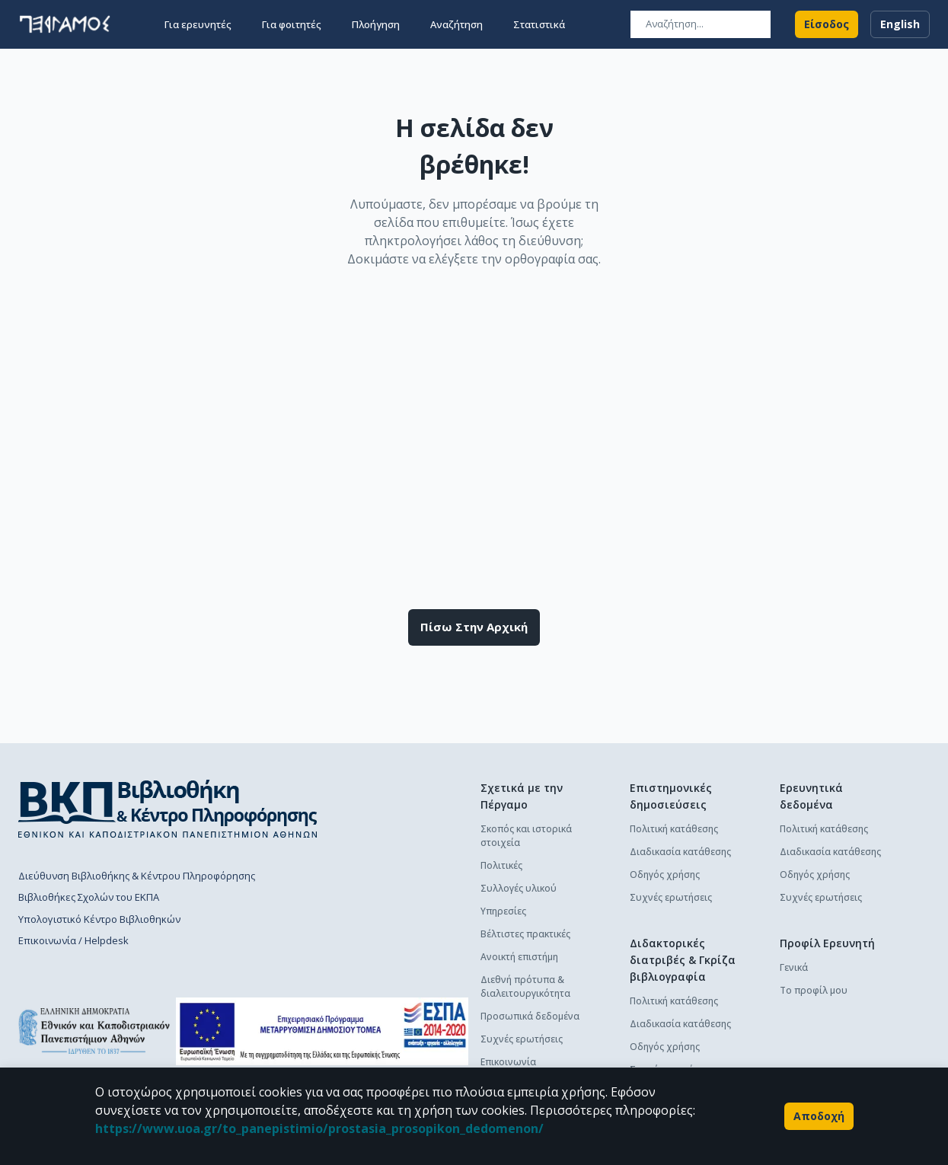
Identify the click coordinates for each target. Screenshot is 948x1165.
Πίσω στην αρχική (474, 627)
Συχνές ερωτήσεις (521, 1039)
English (900, 24)
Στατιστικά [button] (539, 24)
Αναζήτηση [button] (456, 24)
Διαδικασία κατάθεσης (680, 851)
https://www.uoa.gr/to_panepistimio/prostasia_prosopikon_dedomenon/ (319, 1128)
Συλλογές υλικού (518, 888)
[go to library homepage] (168, 809)
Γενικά (794, 967)
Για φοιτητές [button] (291, 24)
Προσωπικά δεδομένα (529, 1016)
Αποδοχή (819, 1116)
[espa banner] (322, 1031)
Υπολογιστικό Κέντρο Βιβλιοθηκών (99, 919)
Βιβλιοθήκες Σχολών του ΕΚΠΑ (88, 897)
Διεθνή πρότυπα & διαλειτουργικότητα (525, 986)
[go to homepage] (64, 24)
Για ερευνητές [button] (197, 24)
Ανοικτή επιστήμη (519, 956)
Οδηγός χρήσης (665, 874)
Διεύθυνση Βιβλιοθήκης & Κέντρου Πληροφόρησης (136, 876)
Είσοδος (826, 24)
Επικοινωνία (508, 1061)
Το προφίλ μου (813, 990)
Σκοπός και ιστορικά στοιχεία (526, 835)
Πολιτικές (501, 865)
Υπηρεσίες (503, 911)
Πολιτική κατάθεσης (674, 828)
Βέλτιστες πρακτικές (525, 933)
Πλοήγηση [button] (376, 24)
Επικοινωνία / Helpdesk (73, 940)
